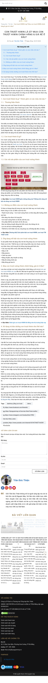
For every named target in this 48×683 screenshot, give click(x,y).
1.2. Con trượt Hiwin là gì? (11, 56)
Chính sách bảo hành (7, 628)
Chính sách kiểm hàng (8, 633)
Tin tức (10, 24)
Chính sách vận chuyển (8, 623)
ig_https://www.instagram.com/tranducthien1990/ (18, 415)
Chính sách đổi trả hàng (8, 625)
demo (29, 403)
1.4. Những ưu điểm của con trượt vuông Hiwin (18, 62)
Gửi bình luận (39, 471)
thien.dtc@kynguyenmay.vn (13, 649)
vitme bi (28, 114)
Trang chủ (4, 24)
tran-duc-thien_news (9, 419)
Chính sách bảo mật (7, 631)
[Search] (46, 3)
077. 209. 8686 (23, 11)
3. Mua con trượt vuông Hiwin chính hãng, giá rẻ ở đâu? (20, 68)
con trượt (23, 114)
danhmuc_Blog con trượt (14, 403)
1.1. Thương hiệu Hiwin (11, 52)
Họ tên (3, 456)
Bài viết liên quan (24, 515)
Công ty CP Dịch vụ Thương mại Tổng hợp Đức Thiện (17, 601)
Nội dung (4, 440)
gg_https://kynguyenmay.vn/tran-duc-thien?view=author (20, 411)
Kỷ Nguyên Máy (5, 399)
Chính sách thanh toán (8, 620)
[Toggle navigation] (3, 19)
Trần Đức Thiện (21, 480)
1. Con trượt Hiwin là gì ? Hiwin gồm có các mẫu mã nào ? (21, 50)
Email (3, 463)
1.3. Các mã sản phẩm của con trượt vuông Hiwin (19, 59)
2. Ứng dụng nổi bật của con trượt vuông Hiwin (17, 65)
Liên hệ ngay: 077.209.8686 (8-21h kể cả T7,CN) (15, 609)
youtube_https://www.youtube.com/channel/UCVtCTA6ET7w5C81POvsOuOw (23, 423)
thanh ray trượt (17, 144)
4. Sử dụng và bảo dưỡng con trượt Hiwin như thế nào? (20, 72)
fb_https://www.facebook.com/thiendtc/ (15, 407)
